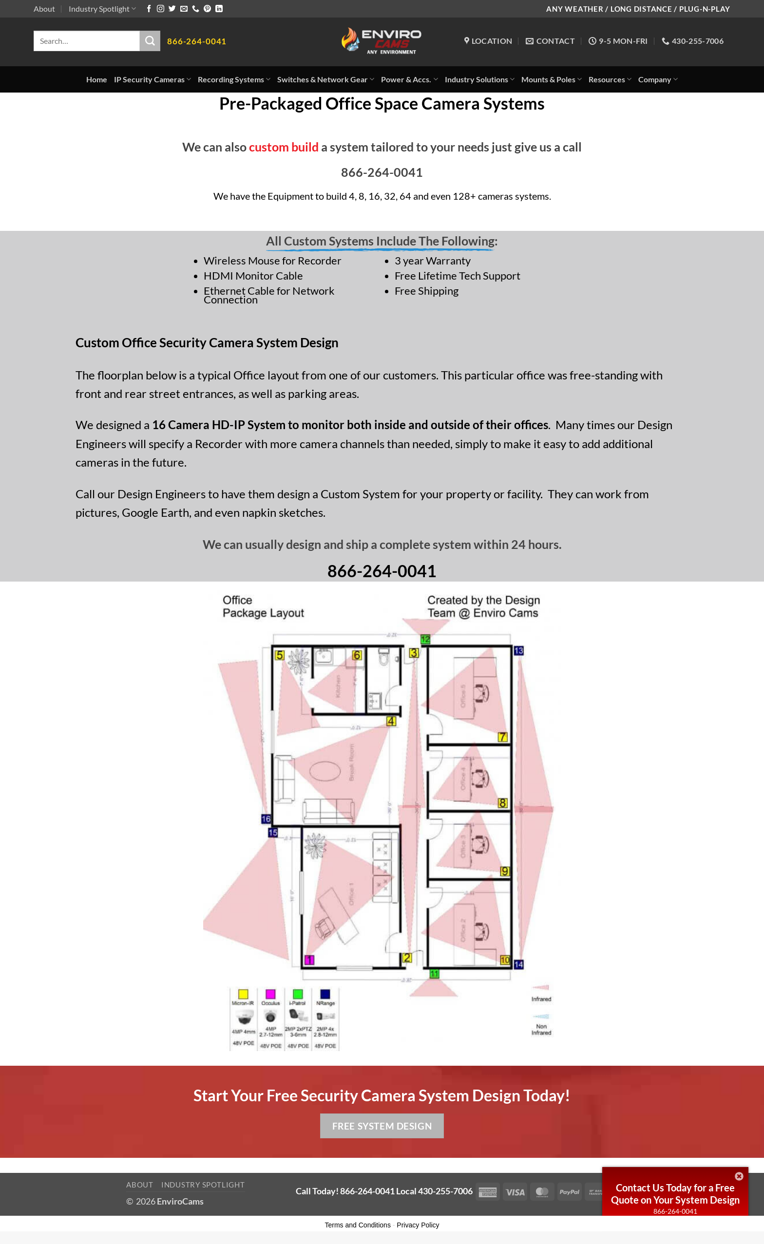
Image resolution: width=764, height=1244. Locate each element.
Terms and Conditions (358, 1225)
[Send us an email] (184, 9)
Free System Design (382, 1125)
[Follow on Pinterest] (207, 9)
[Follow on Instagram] (160, 9)
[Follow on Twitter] (172, 9)
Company (658, 79)
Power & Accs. (409, 79)
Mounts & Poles (551, 79)
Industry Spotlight (102, 8)
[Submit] (150, 41)
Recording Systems (234, 79)
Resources (610, 79)
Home (96, 79)
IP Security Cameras (152, 79)
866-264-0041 (675, 1211)
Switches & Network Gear (325, 79)
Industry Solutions (480, 79)
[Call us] (195, 9)
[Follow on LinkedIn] (219, 9)
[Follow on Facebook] (149, 9)
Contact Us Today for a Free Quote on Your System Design (675, 1194)
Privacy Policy (418, 1225)
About (44, 8)
